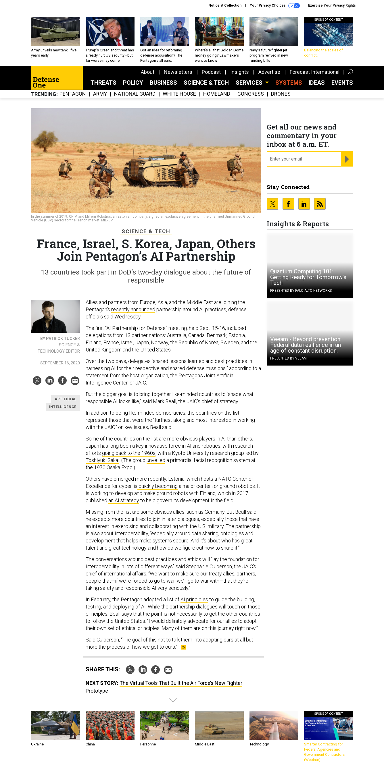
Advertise (269, 72)
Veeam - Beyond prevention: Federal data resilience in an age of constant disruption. (305, 345)
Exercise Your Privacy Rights (332, 5)
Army (100, 94)
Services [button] (250, 82)
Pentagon (72, 94)
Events (342, 82)
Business (163, 82)
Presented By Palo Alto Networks (301, 291)
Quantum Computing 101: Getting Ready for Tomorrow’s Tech (308, 277)
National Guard (134, 94)
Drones (281, 94)
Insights (239, 72)
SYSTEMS (288, 82)
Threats (103, 82)
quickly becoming (157, 486)
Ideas (317, 82)
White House (179, 94)
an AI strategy (123, 500)
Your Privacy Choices (275, 5)
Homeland (216, 94)
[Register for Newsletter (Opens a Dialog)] (347, 159)
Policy (133, 82)
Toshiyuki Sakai (102, 460)
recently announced (133, 309)
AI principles (194, 599)
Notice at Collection (224, 5)
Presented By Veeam (288, 358)
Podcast (211, 72)
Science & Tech (206, 82)
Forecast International (314, 72)
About (147, 72)
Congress (250, 94)
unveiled (156, 460)
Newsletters (178, 72)
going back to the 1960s (128, 453)
